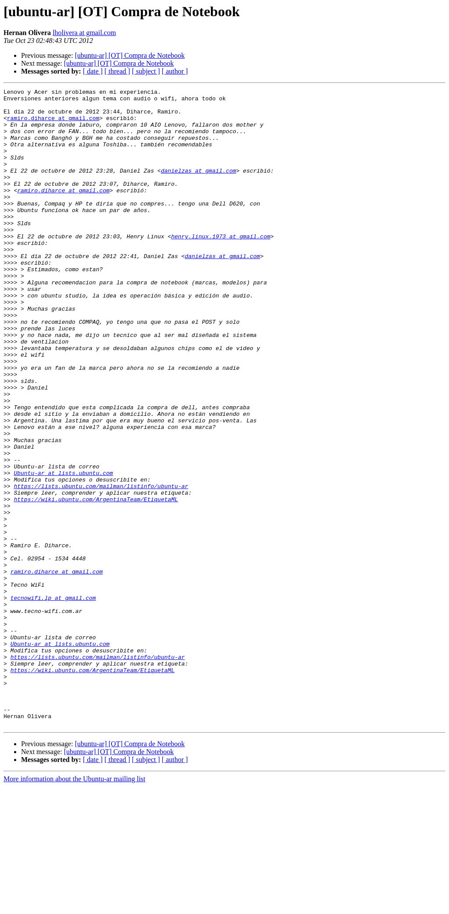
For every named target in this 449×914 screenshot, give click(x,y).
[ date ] (93, 71)
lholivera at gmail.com (84, 32)
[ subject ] (146, 71)
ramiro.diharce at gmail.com (53, 124)
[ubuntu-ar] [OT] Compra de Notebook (130, 55)
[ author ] (175, 71)
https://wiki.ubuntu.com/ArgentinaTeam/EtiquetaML (96, 582)
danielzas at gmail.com (198, 187)
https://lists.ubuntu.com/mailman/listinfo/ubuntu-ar (101, 566)
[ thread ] (117, 71)
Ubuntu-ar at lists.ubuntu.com (63, 550)
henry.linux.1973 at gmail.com (220, 266)
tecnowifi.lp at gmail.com (53, 700)
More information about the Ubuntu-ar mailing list (75, 906)
